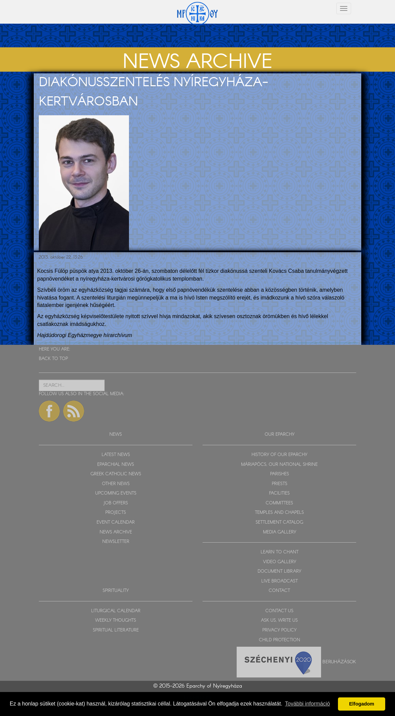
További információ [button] (307, 704)
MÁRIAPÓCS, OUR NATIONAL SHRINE (279, 464)
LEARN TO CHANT (279, 552)
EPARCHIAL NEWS (115, 464)
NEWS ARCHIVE (116, 532)
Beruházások (339, 662)
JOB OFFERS (115, 503)
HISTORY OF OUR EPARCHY (279, 455)
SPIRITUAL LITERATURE (116, 630)
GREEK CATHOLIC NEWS (115, 474)
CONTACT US (279, 611)
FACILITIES (279, 493)
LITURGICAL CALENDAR (115, 611)
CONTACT (279, 591)
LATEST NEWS (116, 455)
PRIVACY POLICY (279, 630)
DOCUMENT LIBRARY (279, 571)
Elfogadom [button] (361, 704)
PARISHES (279, 474)
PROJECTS (115, 512)
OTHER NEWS (116, 484)
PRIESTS (279, 484)
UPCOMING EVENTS (115, 493)
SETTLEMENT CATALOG (279, 522)
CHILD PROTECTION (279, 640)
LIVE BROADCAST (279, 581)
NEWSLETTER (115, 542)
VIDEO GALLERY (279, 562)
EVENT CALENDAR (116, 522)
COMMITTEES (279, 503)
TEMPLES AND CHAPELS (279, 512)
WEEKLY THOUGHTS (115, 620)
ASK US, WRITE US (279, 620)
